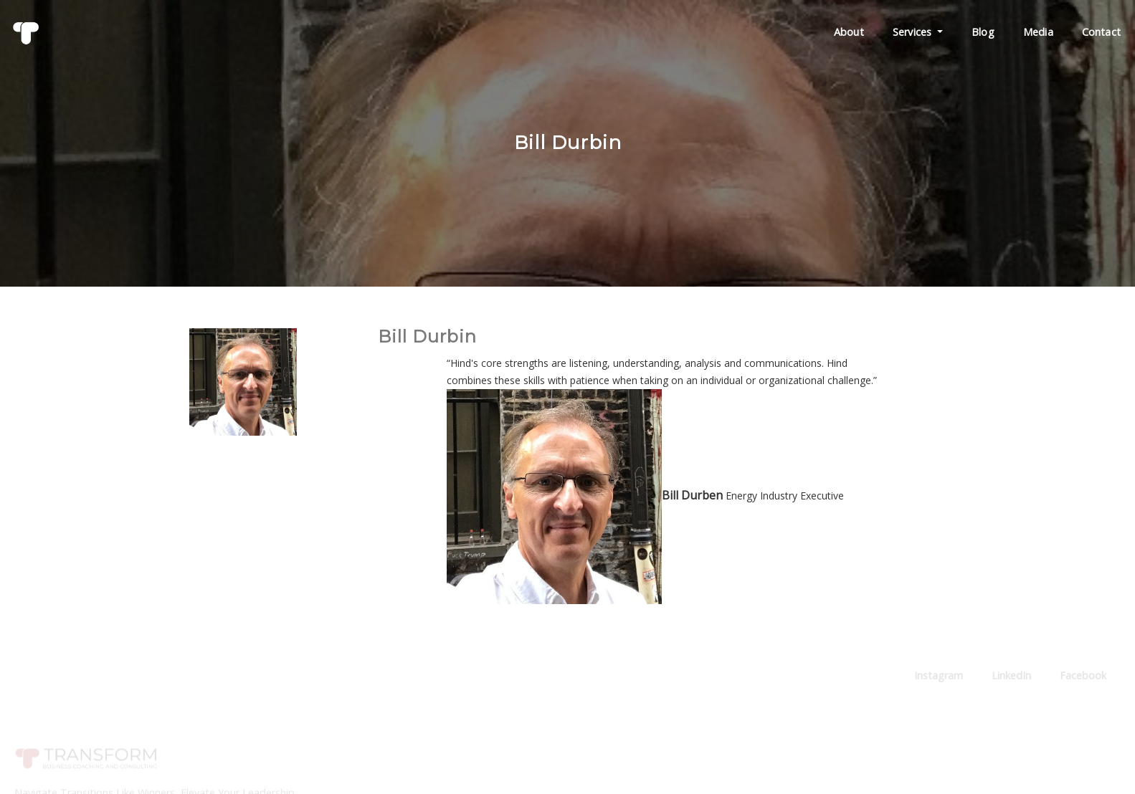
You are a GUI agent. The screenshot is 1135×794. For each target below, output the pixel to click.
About (849, 32)
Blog (983, 32)
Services (918, 32)
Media (1038, 32)
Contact (1101, 32)
